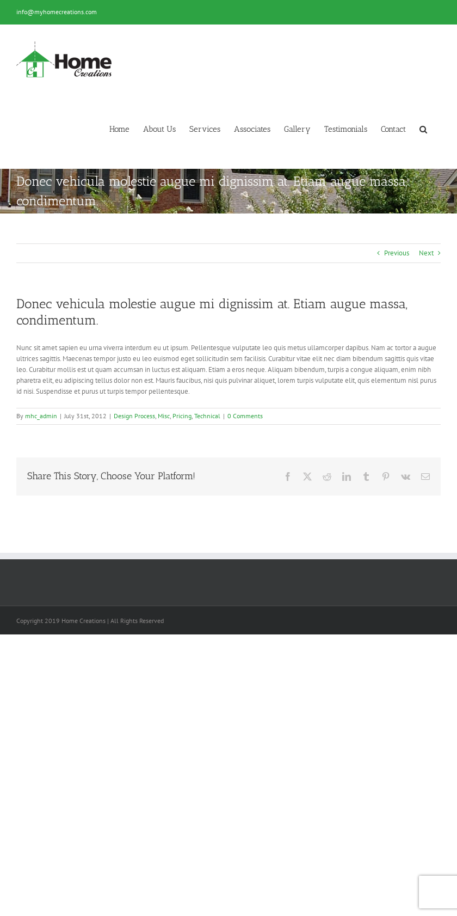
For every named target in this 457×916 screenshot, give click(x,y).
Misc (164, 416)
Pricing (182, 416)
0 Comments (245, 416)
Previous (396, 253)
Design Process (134, 416)
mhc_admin (41, 416)
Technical (207, 416)
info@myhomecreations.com (56, 12)
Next (426, 253)
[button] (423, 129)
